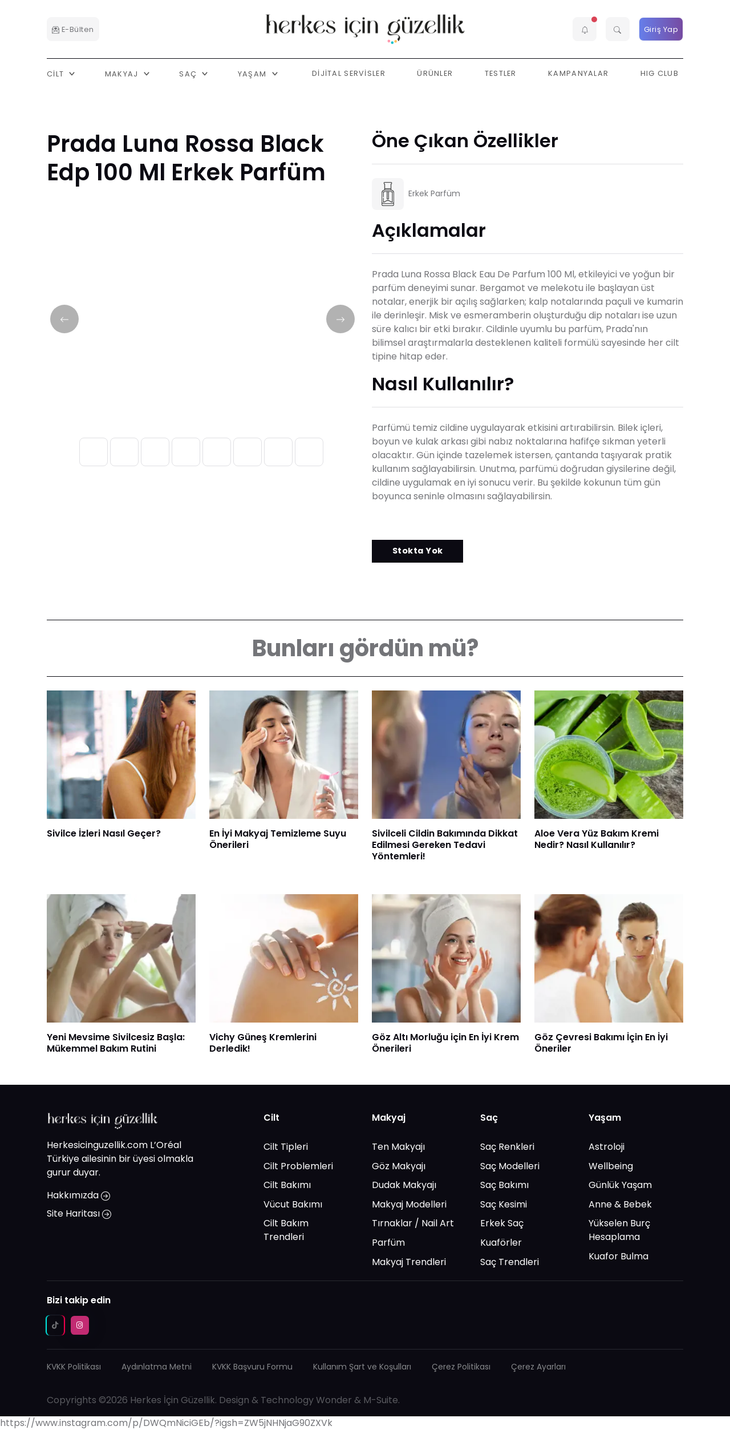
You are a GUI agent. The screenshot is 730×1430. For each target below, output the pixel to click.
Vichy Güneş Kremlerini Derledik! (263, 1043)
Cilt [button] (56, 73)
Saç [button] (189, 73)
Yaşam (605, 1117)
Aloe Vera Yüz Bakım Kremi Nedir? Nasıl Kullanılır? (596, 839)
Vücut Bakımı (292, 1204)
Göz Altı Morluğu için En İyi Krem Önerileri (445, 1043)
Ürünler (435, 73)
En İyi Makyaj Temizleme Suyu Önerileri (277, 839)
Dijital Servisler (349, 73)
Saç (489, 1117)
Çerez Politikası (461, 1366)
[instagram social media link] (80, 1325)
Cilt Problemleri (298, 1166)
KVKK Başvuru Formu (252, 1366)
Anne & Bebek (620, 1204)
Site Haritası (79, 1213)
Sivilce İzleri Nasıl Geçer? (104, 833)
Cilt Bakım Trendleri (286, 1230)
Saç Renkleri (507, 1146)
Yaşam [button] (253, 73)
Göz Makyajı (398, 1166)
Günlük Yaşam (620, 1184)
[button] (585, 29)
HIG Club (659, 73)
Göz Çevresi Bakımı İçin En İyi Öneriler (601, 1043)
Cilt (271, 1117)
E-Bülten (73, 29)
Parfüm (388, 1242)
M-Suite (380, 1400)
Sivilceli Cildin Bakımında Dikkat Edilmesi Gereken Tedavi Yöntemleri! (445, 845)
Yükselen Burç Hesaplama (619, 1230)
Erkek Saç (502, 1223)
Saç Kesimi (503, 1204)
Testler (501, 73)
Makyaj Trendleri (409, 1262)
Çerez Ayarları (538, 1366)
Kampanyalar (578, 73)
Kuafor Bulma (618, 1256)
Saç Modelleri (510, 1166)
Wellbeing (611, 1166)
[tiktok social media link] (55, 1325)
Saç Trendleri (509, 1262)
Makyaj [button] (123, 73)
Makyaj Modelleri (409, 1204)
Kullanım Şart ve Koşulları (362, 1366)
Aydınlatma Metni (156, 1366)
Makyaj (388, 1117)
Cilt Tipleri (285, 1146)
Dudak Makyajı (404, 1184)
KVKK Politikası (74, 1366)
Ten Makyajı (398, 1146)
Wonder (334, 1400)
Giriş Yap (661, 29)
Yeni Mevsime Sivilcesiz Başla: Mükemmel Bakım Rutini (116, 1043)
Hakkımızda (78, 1195)
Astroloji (606, 1146)
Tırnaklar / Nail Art (413, 1223)
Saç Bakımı (504, 1184)
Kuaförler (501, 1242)
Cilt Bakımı (287, 1184)
